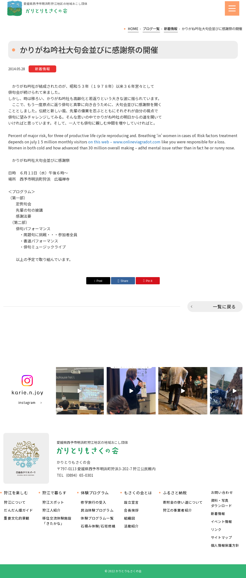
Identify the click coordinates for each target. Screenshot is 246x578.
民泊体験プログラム (97, 510)
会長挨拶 (131, 510)
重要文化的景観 (16, 518)
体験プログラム (95, 492)
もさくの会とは (138, 492)
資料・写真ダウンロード (221, 503)
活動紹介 (131, 525)
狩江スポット (53, 502)
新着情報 (218, 513)
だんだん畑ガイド (18, 510)
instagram (26, 402)
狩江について (15, 502)
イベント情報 (221, 521)
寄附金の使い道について (183, 502)
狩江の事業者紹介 (177, 510)
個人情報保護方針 (225, 545)
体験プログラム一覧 (97, 518)
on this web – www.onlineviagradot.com (124, 142)
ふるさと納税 (175, 492)
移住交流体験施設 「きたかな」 (56, 520)
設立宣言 (131, 502)
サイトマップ (221, 537)
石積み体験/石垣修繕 (98, 525)
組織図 (129, 518)
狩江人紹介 (51, 510)
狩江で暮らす (54, 492)
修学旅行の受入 (93, 502)
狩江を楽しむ (16, 492)
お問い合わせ (222, 492)
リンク (216, 529)
